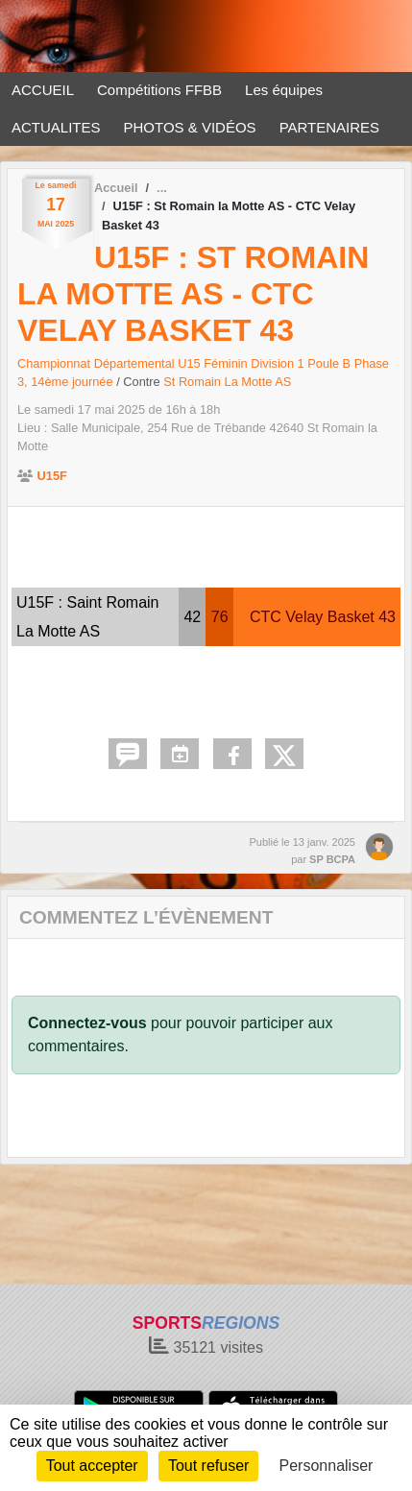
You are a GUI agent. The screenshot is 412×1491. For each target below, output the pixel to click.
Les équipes (284, 90)
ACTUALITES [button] (56, 127)
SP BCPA (332, 859)
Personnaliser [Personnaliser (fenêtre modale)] (326, 1465)
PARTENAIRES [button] (329, 127)
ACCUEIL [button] (43, 90)
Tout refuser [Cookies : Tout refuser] (208, 1465)
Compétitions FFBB (159, 90)
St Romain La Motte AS (227, 381)
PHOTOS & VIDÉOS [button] (190, 127)
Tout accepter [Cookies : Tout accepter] (92, 1465)
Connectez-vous (87, 1023)
